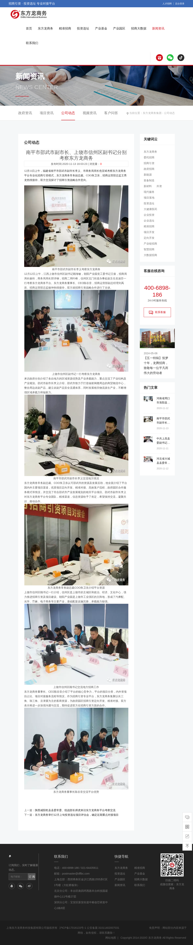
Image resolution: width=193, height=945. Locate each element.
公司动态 (169, 113)
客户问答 (111, 113)
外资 (159, 186)
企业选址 (149, 220)
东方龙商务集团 (152, 113)
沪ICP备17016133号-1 (72, 927)
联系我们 (32, 43)
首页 (29, 28)
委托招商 (149, 157)
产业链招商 (150, 243)
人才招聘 (167, 3)
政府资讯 (25, 113)
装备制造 (149, 180)
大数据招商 (150, 255)
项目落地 (149, 197)
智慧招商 (149, 249)
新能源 (148, 174)
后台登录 (179, 3)
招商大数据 (138, 28)
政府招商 (149, 168)
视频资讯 (89, 113)
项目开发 (149, 232)
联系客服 (157, 312)
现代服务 (149, 191)
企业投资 (149, 214)
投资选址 (83, 28)
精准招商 (65, 28)
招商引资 (149, 163)
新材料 (148, 186)
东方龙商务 (45, 28)
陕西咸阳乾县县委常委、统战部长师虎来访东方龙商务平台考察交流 (75, 810)
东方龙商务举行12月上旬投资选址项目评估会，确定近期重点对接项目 (77, 814)
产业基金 (101, 28)
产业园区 (119, 28)
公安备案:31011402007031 (103, 927)
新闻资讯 (158, 28)
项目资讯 (47, 113)
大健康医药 (150, 209)
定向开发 (149, 237)
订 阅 (32, 876)
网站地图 (110, 937)
